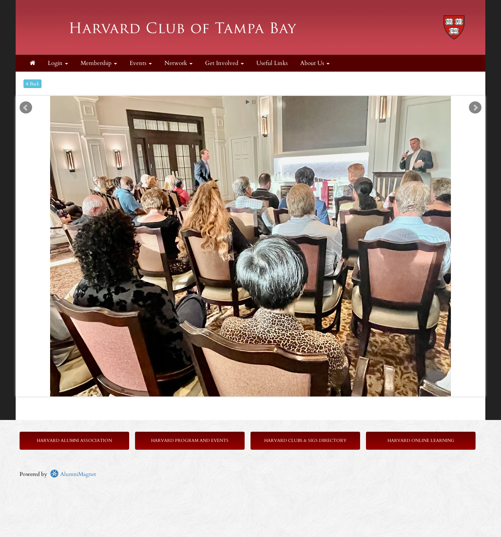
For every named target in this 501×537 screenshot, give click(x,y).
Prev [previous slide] (26, 107)
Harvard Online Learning (420, 440)
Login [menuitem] (58, 63)
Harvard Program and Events (190, 440)
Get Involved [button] (224, 63)
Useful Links (272, 63)
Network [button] (178, 63)
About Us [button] (315, 63)
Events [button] (141, 63)
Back (32, 84)
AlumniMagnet (73, 474)
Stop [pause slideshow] (254, 102)
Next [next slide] (475, 107)
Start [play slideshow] (248, 102)
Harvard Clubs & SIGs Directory (305, 440)
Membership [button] (99, 63)
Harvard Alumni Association (74, 440)
